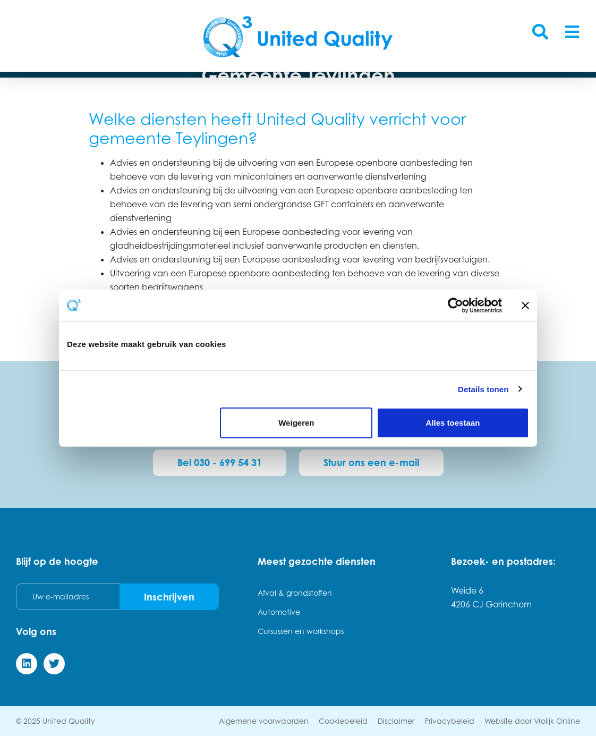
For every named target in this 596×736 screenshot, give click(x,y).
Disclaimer (396, 720)
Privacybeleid (449, 720)
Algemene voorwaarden (264, 720)
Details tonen (483, 388)
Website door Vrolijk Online (532, 720)
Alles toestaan (453, 422)
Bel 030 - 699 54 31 (219, 462)
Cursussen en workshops (301, 631)
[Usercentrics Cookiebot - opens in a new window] (455, 305)
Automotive (279, 611)
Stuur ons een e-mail (371, 462)
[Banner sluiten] (525, 305)
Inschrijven (169, 597)
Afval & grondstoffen (295, 592)
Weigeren (296, 422)
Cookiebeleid (343, 720)
